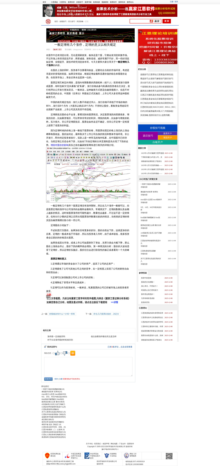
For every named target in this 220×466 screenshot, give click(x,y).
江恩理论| (153, 74)
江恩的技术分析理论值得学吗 (152, 322)
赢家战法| (144, 91)
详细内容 (144, 187)
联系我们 (97, 444)
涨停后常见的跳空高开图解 (52, 422)
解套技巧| (161, 79)
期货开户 (167, 137)
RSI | (174, 107)
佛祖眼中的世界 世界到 (50, 392)
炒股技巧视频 (157, 127)
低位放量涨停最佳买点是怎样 (103, 336)
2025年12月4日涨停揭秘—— (151, 173)
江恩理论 (62, 2)
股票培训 (121, 2)
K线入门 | (161, 111)
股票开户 (167, 133)
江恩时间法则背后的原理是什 (53, 432)
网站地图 (114, 444)
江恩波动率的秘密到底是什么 (53, 407)
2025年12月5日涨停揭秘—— (151, 165)
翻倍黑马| (153, 91)
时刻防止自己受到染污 (149, 290)
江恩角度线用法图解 (49, 409)
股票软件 (113, 2)
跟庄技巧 (148, 135)
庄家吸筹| (161, 99)
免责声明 (106, 444)
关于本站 (89, 444)
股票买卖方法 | (155, 115)
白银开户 (158, 142)
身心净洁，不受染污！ (149, 286)
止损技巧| (153, 79)
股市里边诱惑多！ (148, 294)
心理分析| (161, 87)
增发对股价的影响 (60, 145)
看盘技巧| (144, 79)
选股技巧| (144, 74)
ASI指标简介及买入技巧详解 (52, 404)
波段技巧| (161, 83)
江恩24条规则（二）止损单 (52, 430)
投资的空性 (145, 302)
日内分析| (144, 111)
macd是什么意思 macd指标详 (53, 394)
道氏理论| (169, 91)
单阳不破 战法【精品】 (50, 424)
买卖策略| (144, 115)
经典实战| (169, 74)
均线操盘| (169, 111)
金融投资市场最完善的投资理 (53, 417)
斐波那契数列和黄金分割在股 (152, 331)
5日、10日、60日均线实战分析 (53, 397)
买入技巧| (153, 83)
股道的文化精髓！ (148, 282)
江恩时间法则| (146, 107)
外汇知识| (144, 103)
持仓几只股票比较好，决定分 (106, 314)
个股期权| (144, 87)
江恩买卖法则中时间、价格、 (53, 427)
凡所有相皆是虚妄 (148, 298)
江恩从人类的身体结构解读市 (53, 435)
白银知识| (153, 103)
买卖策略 (80, 21)
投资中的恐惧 (146, 278)
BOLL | (168, 107)
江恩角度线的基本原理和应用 (152, 313)
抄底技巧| (169, 99)
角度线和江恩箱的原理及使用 (53, 437)
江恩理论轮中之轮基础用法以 (152, 317)
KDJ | (162, 107)
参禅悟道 (143, 273)
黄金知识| (161, 103)
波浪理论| (161, 91)
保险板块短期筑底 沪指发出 (151, 161)
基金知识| (153, 99)
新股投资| (169, 87)
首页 (44, 2)
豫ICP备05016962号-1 (110, 449)
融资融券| (153, 111)
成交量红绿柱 (47, 419)
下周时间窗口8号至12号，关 (151, 157)
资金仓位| (153, 87)
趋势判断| (166, 115)
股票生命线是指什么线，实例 (152, 335)
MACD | (156, 107)
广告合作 (122, 444)
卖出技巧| (144, 83)
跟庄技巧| (169, 79)
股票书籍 (88, 2)
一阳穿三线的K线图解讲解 (51, 389)
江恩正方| (144, 95)
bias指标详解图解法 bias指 (52, 399)
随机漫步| (153, 95)
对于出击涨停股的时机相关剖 (60, 340)
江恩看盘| (161, 74)
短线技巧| (169, 83)
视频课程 (105, 2)
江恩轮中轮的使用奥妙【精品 (53, 414)
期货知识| (169, 103)
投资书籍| (169, 95)
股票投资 (71, 2)
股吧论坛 (130, 2)
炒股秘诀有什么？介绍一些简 (62, 314)
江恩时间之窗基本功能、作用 (152, 326)
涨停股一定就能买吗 (56, 336)
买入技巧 (71, 21)
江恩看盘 (54, 2)
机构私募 (96, 2)
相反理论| (161, 95)
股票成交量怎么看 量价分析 (52, 402)
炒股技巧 (79, 2)
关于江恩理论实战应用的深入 (53, 412)
